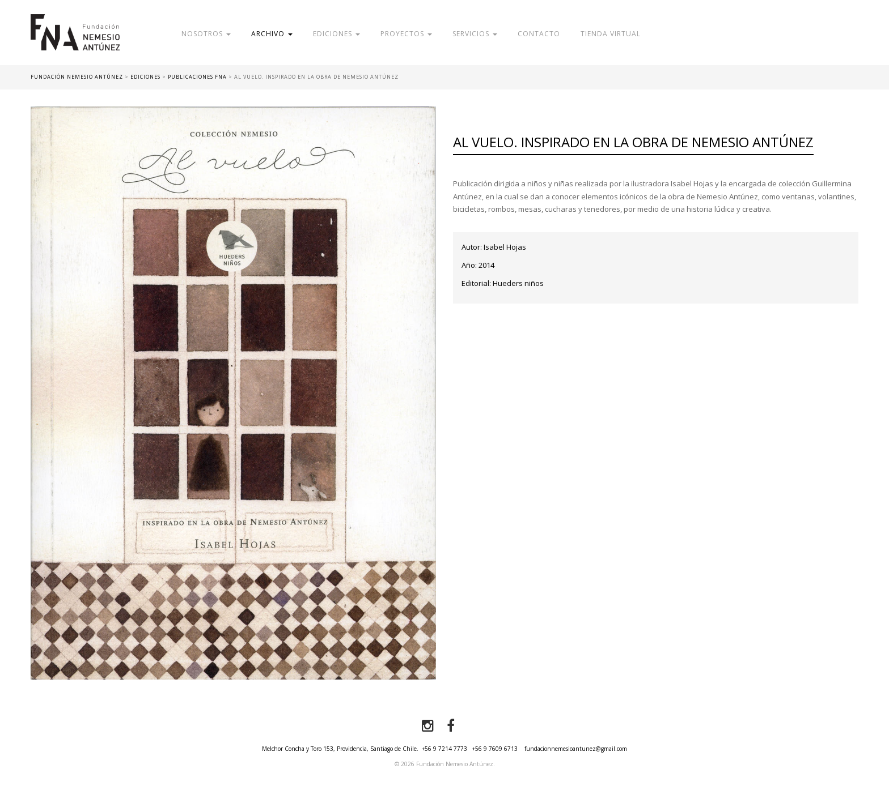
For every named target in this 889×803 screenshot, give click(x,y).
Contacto (539, 34)
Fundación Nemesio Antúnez (75, 39)
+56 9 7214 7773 (444, 749)
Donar (730, 34)
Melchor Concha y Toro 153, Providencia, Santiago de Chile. (340, 749)
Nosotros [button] (206, 34)
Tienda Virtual (611, 34)
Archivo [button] (272, 34)
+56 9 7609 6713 (495, 749)
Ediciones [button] (336, 34)
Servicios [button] (474, 34)
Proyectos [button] (406, 34)
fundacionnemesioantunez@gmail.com (575, 749)
